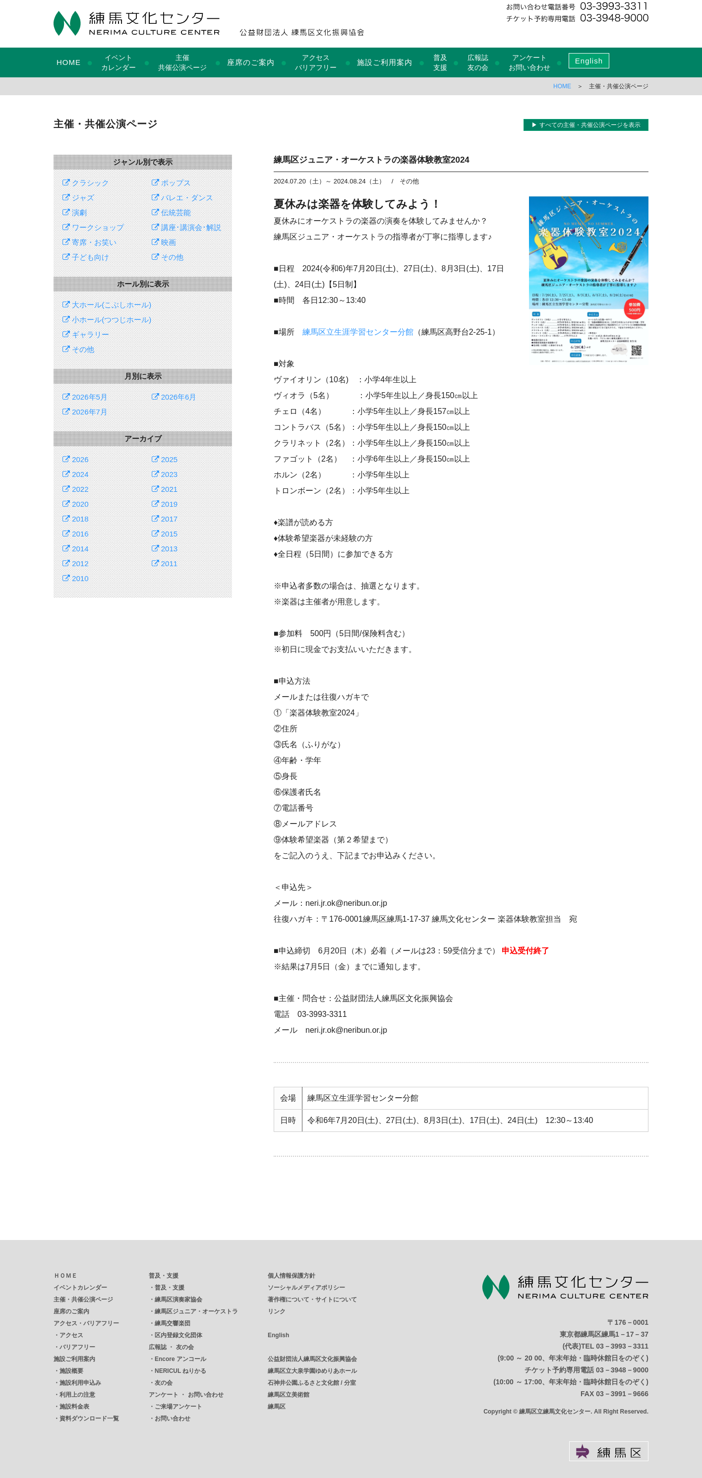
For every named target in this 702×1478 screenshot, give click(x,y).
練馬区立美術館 (288, 1394)
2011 (165, 563)
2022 (75, 489)
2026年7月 (85, 412)
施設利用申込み (80, 1382)
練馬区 (277, 1406)
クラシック (85, 182)
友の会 (164, 1382)
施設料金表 (74, 1406)
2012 (75, 563)
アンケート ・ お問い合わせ (186, 1394)
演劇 (74, 212)
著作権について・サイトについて (312, 1299)
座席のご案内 (251, 62)
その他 (167, 257)
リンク (277, 1311)
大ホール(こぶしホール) (106, 304)
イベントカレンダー (80, 1287)
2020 (75, 504)
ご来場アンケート (178, 1406)
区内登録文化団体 (178, 1335)
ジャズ (78, 197)
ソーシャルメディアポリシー (306, 1287)
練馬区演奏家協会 (178, 1299)
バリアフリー (77, 1347)
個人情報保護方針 (291, 1275)
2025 (165, 459)
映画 (164, 242)
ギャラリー (85, 334)
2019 (165, 504)
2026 (75, 459)
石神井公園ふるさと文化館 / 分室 (312, 1382)
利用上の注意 (77, 1394)
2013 (165, 548)
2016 (75, 534)
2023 (165, 474)
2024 (75, 474)
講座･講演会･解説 (186, 227)
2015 (165, 534)
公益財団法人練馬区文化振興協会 (312, 1359)
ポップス (171, 182)
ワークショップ (93, 227)
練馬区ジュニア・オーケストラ (196, 1311)
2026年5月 (85, 397)
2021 (165, 489)
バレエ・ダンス (182, 197)
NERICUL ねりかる (180, 1370)
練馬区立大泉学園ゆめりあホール (312, 1370)
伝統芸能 (171, 212)
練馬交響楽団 (172, 1323)
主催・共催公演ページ (83, 1299)
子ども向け (85, 257)
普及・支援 (163, 1275)
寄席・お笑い (89, 242)
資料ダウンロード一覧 (89, 1418)
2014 (75, 548)
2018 (75, 519)
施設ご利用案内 (384, 62)
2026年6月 (174, 397)
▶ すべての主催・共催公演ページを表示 (585, 124)
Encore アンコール (180, 1359)
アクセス (71, 1335)
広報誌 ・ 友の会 (171, 1347)
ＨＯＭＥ (65, 1275)
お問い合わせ (172, 1418)
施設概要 (71, 1370)
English (589, 61)
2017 (165, 519)
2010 (75, 578)
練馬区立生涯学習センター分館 (357, 332)
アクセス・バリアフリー (86, 1323)
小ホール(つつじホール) (106, 319)
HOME (69, 62)
